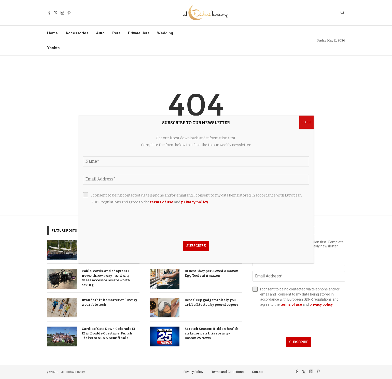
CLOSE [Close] (306, 122)
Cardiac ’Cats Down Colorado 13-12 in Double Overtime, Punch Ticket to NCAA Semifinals (109, 333)
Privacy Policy (193, 372)
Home (52, 33)
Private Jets (138, 33)
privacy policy (321, 304)
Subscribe (298, 342)
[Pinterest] (69, 13)
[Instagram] (62, 13)
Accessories (76, 33)
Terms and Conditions (228, 372)
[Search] (342, 13)
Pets (116, 33)
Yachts (53, 48)
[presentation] (299, 322)
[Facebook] (49, 13)
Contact (257, 372)
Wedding (165, 33)
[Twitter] (56, 13)
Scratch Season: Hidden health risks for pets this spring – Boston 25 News (212, 333)
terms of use (291, 304)
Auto (100, 33)
